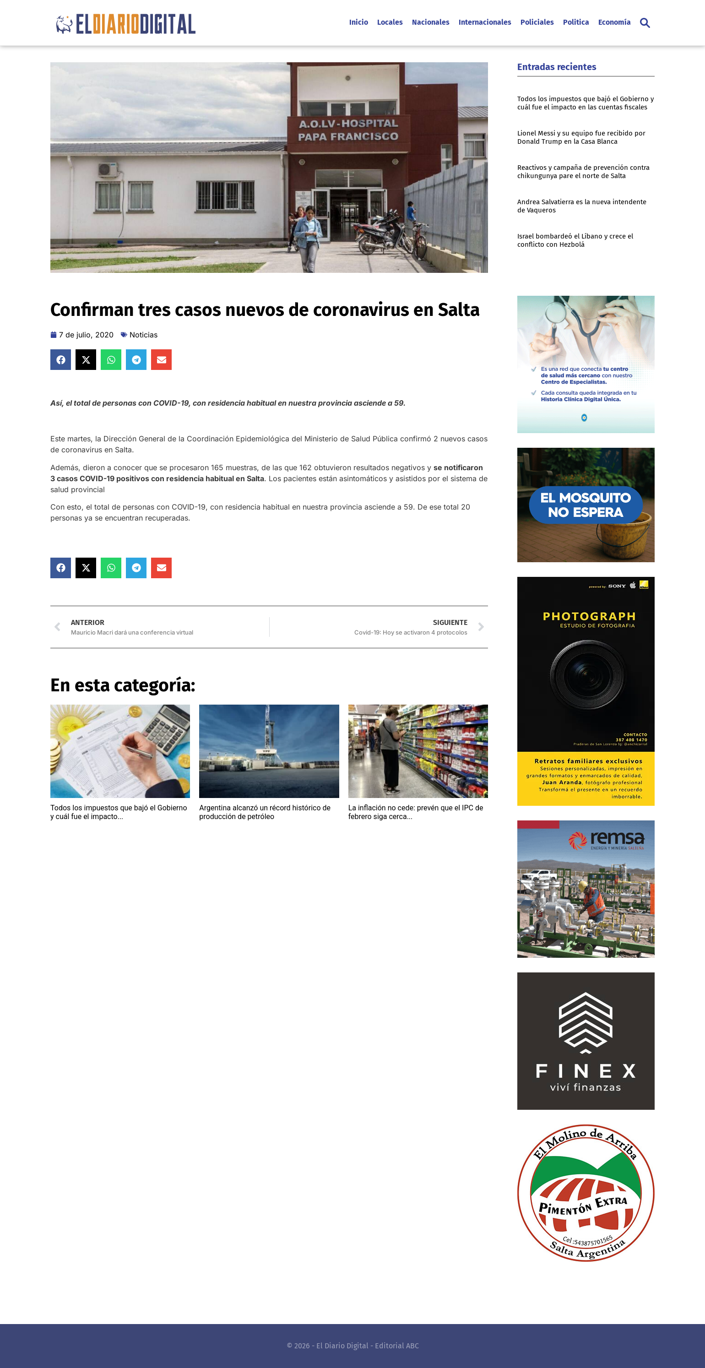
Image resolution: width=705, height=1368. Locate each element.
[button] (645, 23)
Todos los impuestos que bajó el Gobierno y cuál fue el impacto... (118, 812)
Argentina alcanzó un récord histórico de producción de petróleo (265, 812)
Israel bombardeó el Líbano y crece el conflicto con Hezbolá (575, 240)
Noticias (143, 334)
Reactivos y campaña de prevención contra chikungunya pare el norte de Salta (583, 171)
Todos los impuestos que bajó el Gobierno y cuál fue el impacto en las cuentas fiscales (585, 103)
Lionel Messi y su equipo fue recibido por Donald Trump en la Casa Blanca (581, 137)
